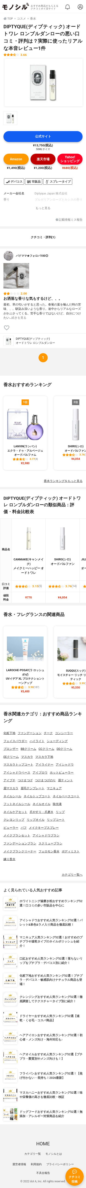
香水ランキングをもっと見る (63, 481)
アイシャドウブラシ (46, 835)
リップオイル (35, 819)
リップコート (56, 819)
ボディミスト (71, 851)
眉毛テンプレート (32, 788)
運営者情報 (19, 1164)
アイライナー (44, 764)
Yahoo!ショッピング (70, 159)
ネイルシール (12, 796)
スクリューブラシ (50, 843)
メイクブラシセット (16, 835)
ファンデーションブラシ (19, 843)
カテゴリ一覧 (32, 1153)
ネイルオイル (41, 804)
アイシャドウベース (16, 772)
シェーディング (57, 741)
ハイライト (37, 741)
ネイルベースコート (66, 796)
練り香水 (9, 859)
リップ (60, 812)
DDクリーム (64, 749)
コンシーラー (64, 733)
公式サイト (43, 136)
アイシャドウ (65, 764)
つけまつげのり (45, 780)
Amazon (16, 159)
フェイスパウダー (15, 741)
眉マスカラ (10, 788)
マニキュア (54, 788)
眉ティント (65, 780)
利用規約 (36, 1164)
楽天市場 (43, 159)
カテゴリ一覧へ (72, 874)
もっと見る (43, 208)
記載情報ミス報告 (69, 219)
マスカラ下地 (44, 756)
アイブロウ (40, 772)
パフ (24, 827)
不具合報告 (43, 1173)
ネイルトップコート (37, 796)
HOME (43, 1144)
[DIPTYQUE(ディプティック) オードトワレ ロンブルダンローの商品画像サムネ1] (10, 118)
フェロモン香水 (49, 851)
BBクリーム (28, 749)
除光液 (57, 804)
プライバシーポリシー (60, 1164)
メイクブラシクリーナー (19, 851)
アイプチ (9, 780)
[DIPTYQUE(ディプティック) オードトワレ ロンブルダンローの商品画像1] (44, 82)
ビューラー (10, 827)
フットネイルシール (16, 804)
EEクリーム (11, 756)
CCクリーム (46, 749)
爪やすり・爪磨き (41, 812)
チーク (48, 733)
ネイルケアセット (15, 812)
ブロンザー (10, 749)
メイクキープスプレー (44, 827)
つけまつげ (25, 780)
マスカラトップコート (18, 764)
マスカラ (27, 756)
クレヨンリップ (13, 819)
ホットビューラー (62, 772)
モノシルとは (53, 1153)
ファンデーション (30, 733)
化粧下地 (9, 733)
